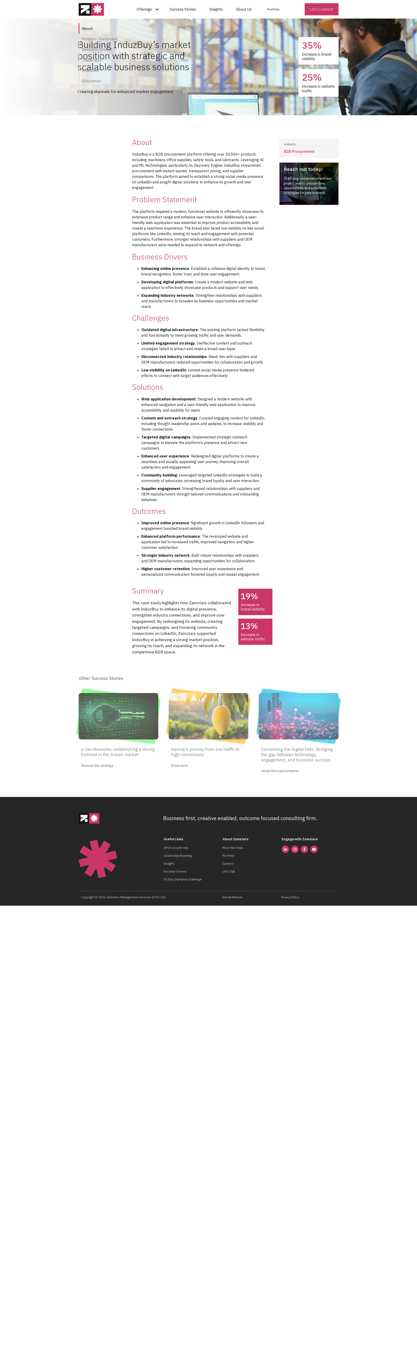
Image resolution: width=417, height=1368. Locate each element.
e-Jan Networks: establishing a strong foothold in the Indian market (118, 750)
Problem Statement (100, 39)
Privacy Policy (290, 896)
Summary (90, 91)
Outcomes (91, 80)
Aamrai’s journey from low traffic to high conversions (205, 750)
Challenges (92, 60)
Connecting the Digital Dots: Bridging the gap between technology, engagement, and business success (297, 753)
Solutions (90, 70)
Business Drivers (97, 49)
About (87, 28)
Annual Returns (232, 896)
